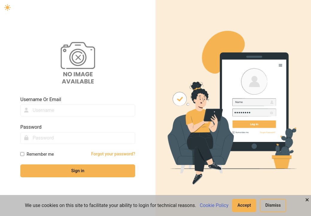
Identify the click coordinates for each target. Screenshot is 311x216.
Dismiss (273, 205)
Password (31, 127)
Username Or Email (40, 99)
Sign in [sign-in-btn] (77, 170)
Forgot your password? (113, 154)
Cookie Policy (214, 205)
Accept (244, 205)
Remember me (40, 154)
